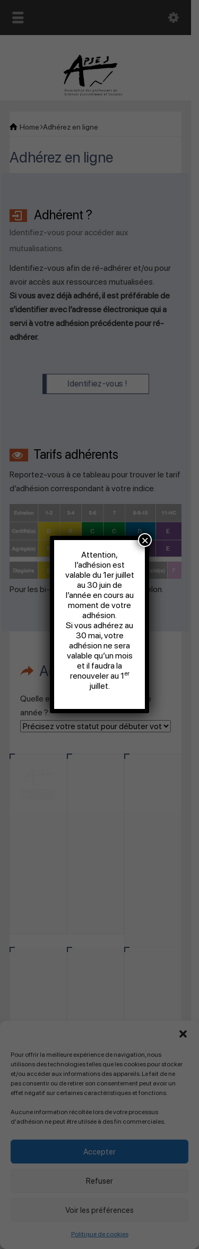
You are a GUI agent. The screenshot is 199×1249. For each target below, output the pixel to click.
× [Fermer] (145, 540)
